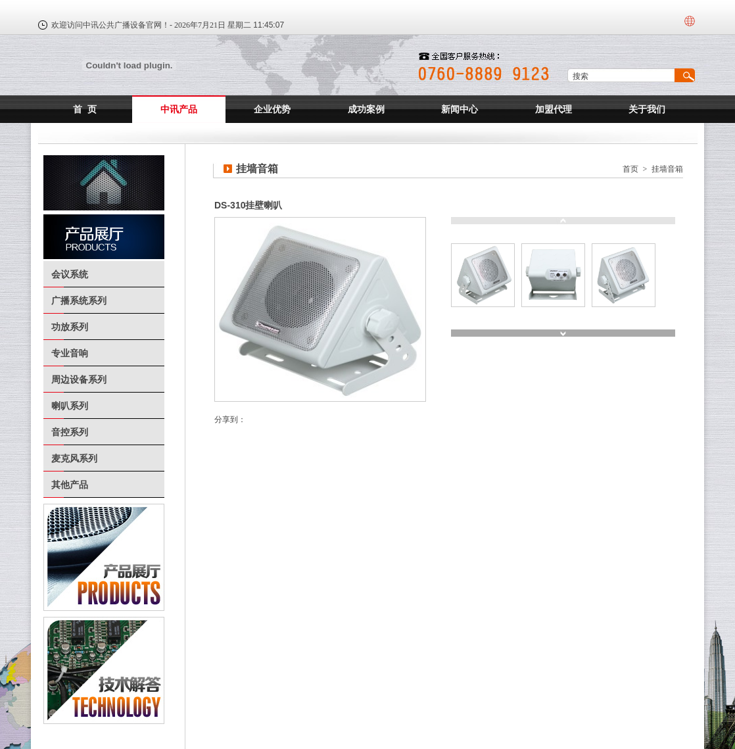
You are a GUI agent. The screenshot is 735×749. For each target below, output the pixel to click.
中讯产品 (178, 109)
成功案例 (366, 109)
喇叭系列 (69, 405)
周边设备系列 (79, 379)
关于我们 (646, 109)
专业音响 (69, 353)
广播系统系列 (79, 300)
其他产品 (69, 484)
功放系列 (69, 327)
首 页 (85, 109)
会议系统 (69, 274)
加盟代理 (553, 109)
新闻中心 (459, 109)
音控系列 (69, 432)
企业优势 (272, 109)
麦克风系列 (74, 458)
